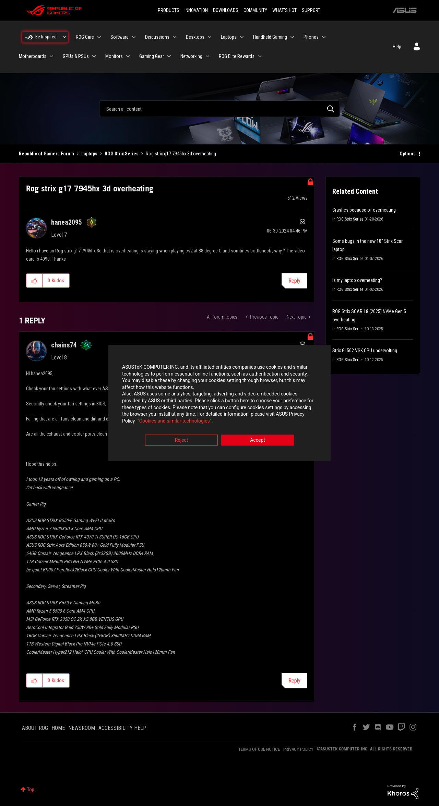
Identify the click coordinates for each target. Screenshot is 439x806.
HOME (58, 728)
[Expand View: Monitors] (127, 56)
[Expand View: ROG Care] (99, 37)
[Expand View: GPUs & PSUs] (94, 56)
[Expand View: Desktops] (209, 37)
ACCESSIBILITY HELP (122, 728)
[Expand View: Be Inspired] (64, 37)
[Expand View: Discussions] (174, 37)
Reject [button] (181, 441)
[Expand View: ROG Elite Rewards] (259, 56)
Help (397, 46)
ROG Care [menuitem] (85, 37)
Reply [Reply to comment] (294, 680)
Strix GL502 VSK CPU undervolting (364, 350)
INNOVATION (196, 10)
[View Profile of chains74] (63, 345)
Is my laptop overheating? (357, 280)
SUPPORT (311, 10)
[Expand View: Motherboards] (51, 56)
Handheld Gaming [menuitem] (270, 37)
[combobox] (219, 108)
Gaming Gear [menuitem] (151, 56)
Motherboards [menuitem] (32, 56)
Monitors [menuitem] (114, 56)
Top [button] (30, 789)
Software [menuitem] (119, 37)
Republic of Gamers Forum (46, 153)
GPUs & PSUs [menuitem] (76, 56)
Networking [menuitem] (191, 56)
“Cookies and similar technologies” (175, 421)
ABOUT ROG (35, 728)
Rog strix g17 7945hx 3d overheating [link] (181, 153)
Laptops (89, 153)
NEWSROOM (81, 728)
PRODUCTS (168, 10)
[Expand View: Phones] (323, 37)
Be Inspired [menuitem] (46, 36)
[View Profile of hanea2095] (66, 222)
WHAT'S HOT (284, 10)
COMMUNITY (255, 10)
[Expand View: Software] (133, 37)
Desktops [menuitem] (195, 37)
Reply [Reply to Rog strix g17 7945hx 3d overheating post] (294, 280)
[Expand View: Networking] (207, 56)
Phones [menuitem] (311, 37)
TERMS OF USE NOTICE (259, 749)
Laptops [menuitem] (229, 37)
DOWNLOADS (225, 10)
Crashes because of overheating (364, 210)
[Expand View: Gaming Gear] (169, 56)
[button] (34, 280)
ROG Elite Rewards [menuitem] (236, 56)
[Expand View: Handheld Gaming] (292, 37)
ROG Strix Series (122, 153)
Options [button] (408, 153)
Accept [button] (257, 441)
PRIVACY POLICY (298, 749)
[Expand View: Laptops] (241, 37)
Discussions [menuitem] (157, 37)
